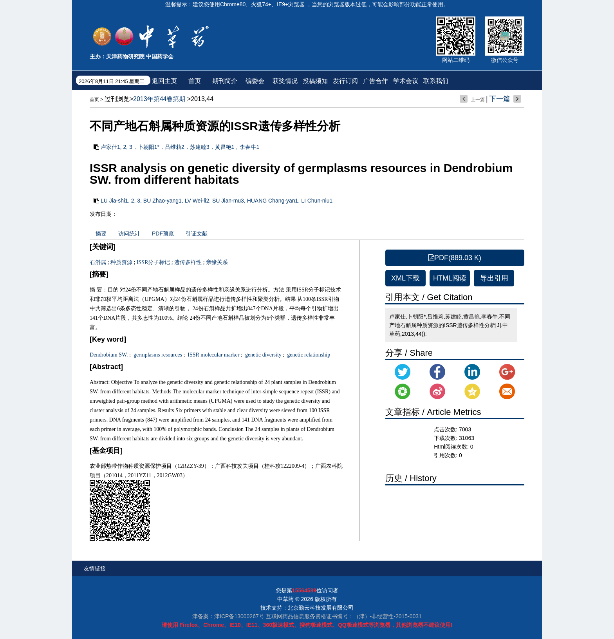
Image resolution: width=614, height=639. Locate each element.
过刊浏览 (117, 99)
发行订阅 (345, 81)
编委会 (255, 81)
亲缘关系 (217, 262)
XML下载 (405, 278)
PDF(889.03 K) (454, 258)
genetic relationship (308, 355)
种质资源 (121, 262)
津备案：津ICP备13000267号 (228, 616)
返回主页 (164, 81)
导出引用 (494, 278)
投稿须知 (315, 81)
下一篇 (499, 99)
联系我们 (435, 81)
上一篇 (478, 99)
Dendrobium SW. (109, 355)
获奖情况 (285, 81)
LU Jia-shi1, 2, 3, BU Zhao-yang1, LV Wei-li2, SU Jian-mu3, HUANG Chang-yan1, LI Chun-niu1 (216, 200)
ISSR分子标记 (153, 262)
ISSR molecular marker (213, 355)
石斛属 (98, 262)
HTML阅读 (449, 278)
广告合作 (375, 81)
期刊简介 (224, 81)
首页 (194, 81)
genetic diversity (262, 355)
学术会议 (405, 81)
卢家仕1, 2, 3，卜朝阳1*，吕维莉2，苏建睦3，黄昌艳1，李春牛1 (180, 147)
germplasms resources (157, 355)
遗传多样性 (188, 262)
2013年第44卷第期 (159, 99)
